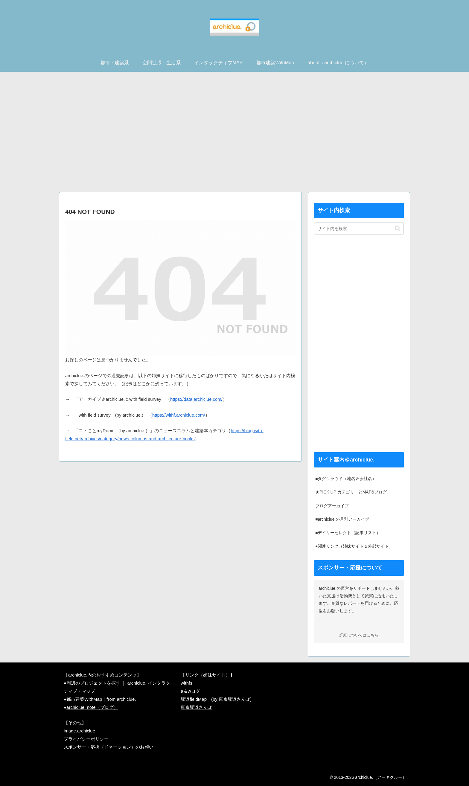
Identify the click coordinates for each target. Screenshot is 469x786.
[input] (359, 228)
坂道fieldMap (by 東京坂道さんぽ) (216, 699)
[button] (397, 228)
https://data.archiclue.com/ (196, 399)
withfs (186, 683)
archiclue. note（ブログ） (92, 707)
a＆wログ (190, 691)
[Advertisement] (234, 134)
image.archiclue (79, 730)
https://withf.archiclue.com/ (178, 415)
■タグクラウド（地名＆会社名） (345, 478)
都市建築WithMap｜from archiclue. (101, 699)
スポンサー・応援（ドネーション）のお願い (108, 747)
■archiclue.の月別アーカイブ (342, 519)
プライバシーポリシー (86, 738)
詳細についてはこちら (358, 635)
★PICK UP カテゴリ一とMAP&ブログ (351, 492)
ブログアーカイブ (332, 505)
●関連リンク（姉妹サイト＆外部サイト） (354, 546)
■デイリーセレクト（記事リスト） (347, 532)
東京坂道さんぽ (196, 707)
